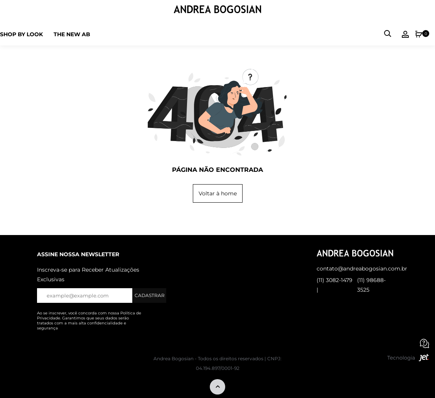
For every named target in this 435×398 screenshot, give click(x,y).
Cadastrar (150, 295)
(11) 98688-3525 (371, 285)
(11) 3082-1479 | (334, 285)
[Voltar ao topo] (217, 387)
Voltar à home (218, 193)
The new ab (72, 34)
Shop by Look (21, 34)
